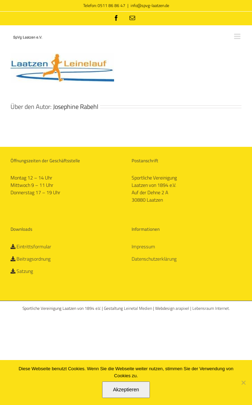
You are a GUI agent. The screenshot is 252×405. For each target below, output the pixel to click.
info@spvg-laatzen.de (150, 5)
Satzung (24, 271)
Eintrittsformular (33, 246)
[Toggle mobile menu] (237, 36)
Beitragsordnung (33, 258)
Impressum (143, 246)
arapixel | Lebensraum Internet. (202, 308)
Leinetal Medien (138, 308)
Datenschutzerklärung (154, 258)
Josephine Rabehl (75, 106)
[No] (243, 382)
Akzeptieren (126, 389)
